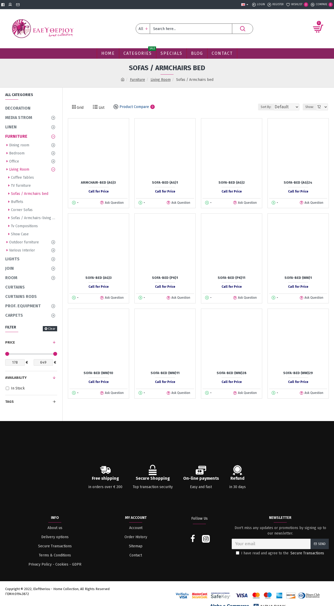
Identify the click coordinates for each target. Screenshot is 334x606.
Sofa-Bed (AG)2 (231, 182)
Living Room (161, 79)
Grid (80, 107)
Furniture (137, 79)
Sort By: (262, 107)
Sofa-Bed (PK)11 (231, 278)
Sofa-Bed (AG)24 (298, 182)
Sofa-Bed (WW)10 (98, 373)
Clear (51, 329)
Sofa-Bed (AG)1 (165, 182)
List (101, 107)
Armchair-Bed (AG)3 (98, 182)
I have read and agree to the (280, 553)
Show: (311, 107)
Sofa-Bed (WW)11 (165, 373)
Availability (16, 378)
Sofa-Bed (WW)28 (232, 373)
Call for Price (98, 191)
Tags (9, 402)
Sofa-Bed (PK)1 (165, 278)
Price (10, 342)
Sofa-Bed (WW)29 (298, 373)
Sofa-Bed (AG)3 (98, 278)
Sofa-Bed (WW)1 (298, 278)
